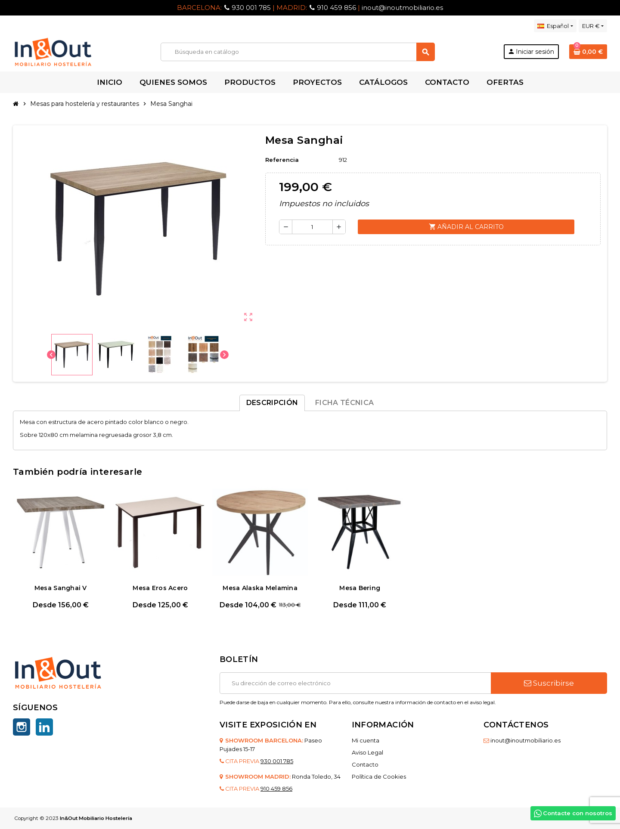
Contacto (365, 764)
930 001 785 (251, 7)
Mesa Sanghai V (60, 588)
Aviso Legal (367, 752)
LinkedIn (44, 727)
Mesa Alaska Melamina (260, 588)
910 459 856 (336, 7)
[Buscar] (297, 52)
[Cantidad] (312, 227)
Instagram (21, 727)
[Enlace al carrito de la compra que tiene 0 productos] (588, 51)
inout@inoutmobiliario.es (402, 7)
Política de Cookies (379, 776)
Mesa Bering (359, 588)
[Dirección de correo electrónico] (355, 683)
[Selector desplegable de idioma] (555, 25)
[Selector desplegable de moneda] (593, 25)
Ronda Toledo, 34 (316, 776)
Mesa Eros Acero (160, 588)
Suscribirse (549, 683)
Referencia (282, 159)
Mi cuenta (365, 740)
